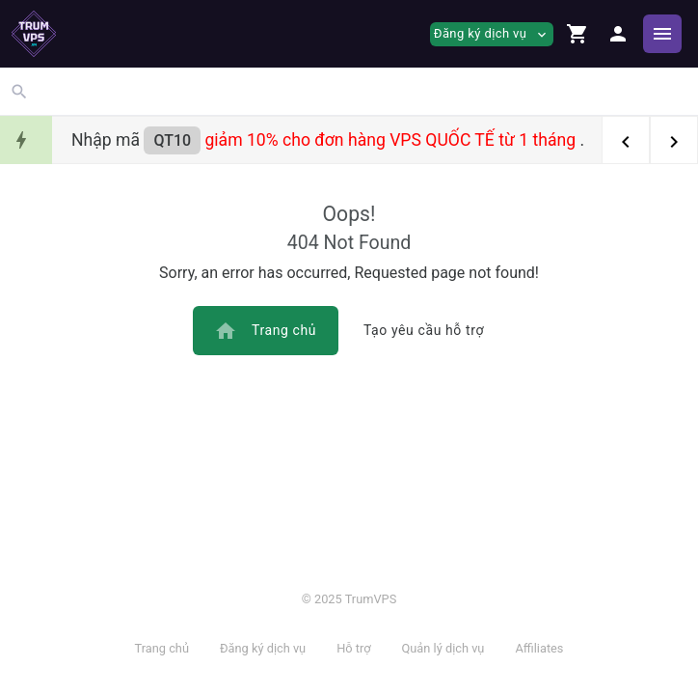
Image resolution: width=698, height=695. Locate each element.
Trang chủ (265, 331)
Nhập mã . (327, 140)
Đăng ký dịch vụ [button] (492, 34)
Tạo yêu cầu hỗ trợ (423, 330)
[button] (577, 34)
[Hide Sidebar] (662, 33)
